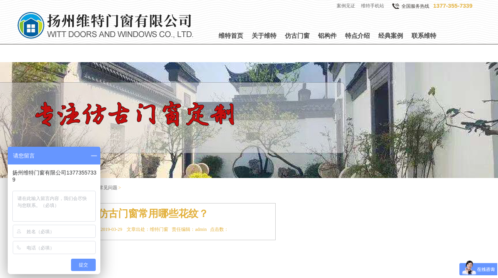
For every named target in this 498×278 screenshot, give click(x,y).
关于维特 (264, 35)
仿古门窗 (297, 35)
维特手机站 (372, 5)
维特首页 (231, 35)
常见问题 (108, 187)
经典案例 (390, 35)
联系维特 (424, 35)
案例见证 (346, 5)
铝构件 (327, 35)
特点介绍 (357, 35)
